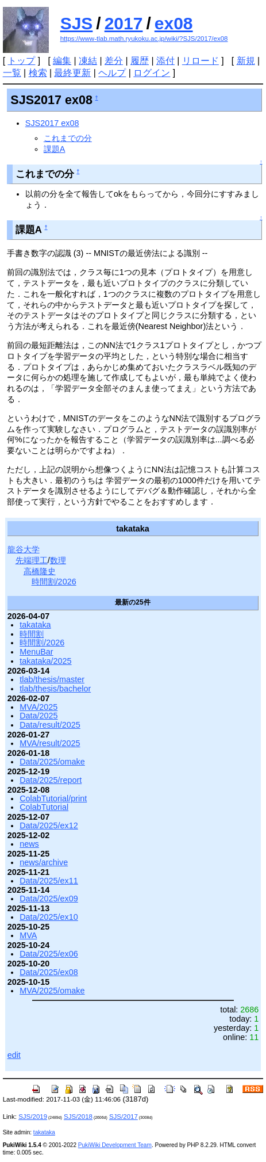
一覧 (12, 73)
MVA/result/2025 (50, 743)
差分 (114, 61)
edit (14, 1055)
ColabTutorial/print (53, 798)
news (29, 843)
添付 (165, 61)
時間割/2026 (54, 581)
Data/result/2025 (50, 724)
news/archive (44, 862)
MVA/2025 (38, 707)
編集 (62, 61)
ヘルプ (112, 73)
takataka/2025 (45, 661)
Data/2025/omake (52, 761)
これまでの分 (68, 138)
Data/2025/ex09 (49, 898)
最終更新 (72, 73)
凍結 (88, 61)
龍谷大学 (23, 549)
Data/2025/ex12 (49, 825)
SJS (76, 23)
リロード (200, 61)
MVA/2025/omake (52, 990)
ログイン (151, 73)
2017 (124, 23)
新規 (246, 61)
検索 (38, 73)
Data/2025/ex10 (49, 917)
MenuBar (36, 651)
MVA (28, 935)
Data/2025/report (51, 780)
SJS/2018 (78, 1116)
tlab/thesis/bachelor (55, 688)
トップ (21, 61)
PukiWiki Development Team (115, 1145)
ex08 (174, 23)
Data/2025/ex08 (49, 972)
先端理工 (32, 560)
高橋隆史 (40, 571)
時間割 (32, 634)
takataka (35, 624)
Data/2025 (38, 715)
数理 (58, 560)
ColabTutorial (44, 807)
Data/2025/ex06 (49, 953)
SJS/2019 (32, 1116)
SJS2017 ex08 (52, 123)
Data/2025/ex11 (49, 880)
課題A (54, 149)
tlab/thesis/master (52, 679)
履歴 (139, 61)
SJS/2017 (123, 1116)
